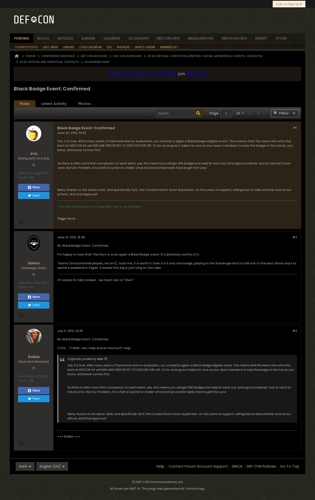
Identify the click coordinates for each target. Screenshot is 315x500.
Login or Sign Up (289, 4)
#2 (294, 237)
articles (65, 38)
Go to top (289, 466)
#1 (295, 128)
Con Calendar (90, 47)
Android (123, 47)
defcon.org (168, 38)
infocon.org (234, 38)
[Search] (179, 113)
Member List (169, 47)
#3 (294, 331)
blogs (43, 38)
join (181, 74)
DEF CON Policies (261, 466)
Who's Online (145, 47)
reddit (261, 38)
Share (34, 187)
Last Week (50, 47)
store (281, 38)
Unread (68, 47)
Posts (25, 103)
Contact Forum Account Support (198, 466)
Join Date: (25, 173)
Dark (25, 466)
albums (88, 38)
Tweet (33, 195)
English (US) (52, 466)
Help (160, 466)
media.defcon (200, 38)
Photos (84, 103)
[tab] (24, 103)
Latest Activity (53, 103)
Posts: (23, 177)
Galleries (111, 38)
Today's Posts (26, 47)
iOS (109, 47)
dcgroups (138, 38)
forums (21, 38)
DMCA (237, 466)
